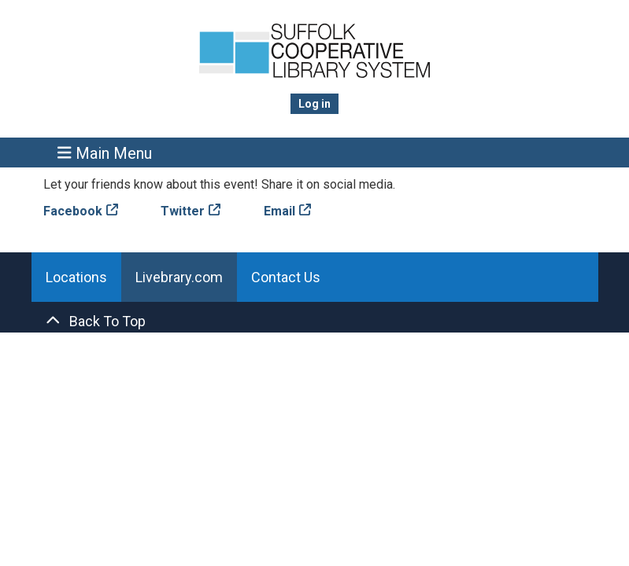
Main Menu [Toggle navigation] (104, 153)
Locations (76, 277)
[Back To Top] (314, 321)
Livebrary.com (179, 277)
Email (279, 211)
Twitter (183, 211)
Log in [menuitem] (314, 103)
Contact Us (285, 277)
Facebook (72, 211)
